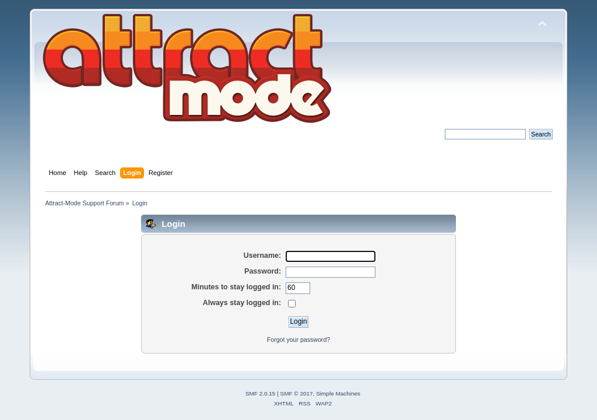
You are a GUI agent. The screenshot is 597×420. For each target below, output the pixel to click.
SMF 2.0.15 (260, 393)
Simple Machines (338, 393)
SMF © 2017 (296, 393)
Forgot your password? (298, 339)
